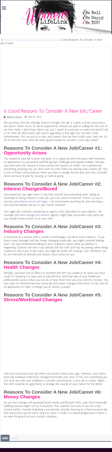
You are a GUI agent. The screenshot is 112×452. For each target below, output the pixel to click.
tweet (14, 438)
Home (6, 39)
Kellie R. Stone (14, 116)
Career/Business (47, 39)
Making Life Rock (24, 39)
